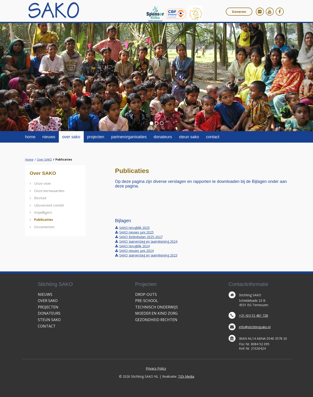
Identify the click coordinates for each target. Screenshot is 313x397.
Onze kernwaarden (49, 190)
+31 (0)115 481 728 (253, 315)
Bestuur (40, 198)
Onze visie (42, 183)
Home (29, 159)
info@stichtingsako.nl (255, 327)
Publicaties (43, 219)
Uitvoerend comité (49, 205)
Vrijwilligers (43, 212)
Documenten (44, 226)
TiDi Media (186, 376)
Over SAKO (44, 159)
